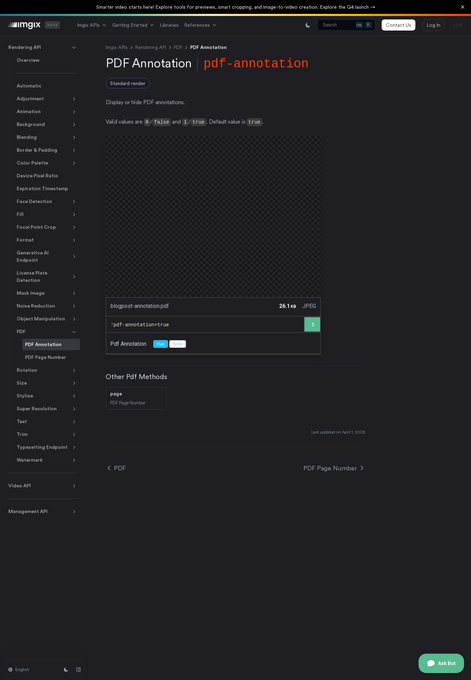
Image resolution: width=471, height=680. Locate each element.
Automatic (29, 86)
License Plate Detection (47, 276)
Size (47, 383)
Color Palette (47, 163)
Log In (433, 25)
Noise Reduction (47, 306)
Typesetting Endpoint (47, 447)
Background (47, 124)
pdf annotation (128, 343)
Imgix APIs (92, 25)
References (200, 25)
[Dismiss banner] (462, 6)
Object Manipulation (47, 319)
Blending (47, 137)
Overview (28, 60)
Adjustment (47, 99)
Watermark (47, 460)
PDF (47, 332)
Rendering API (42, 47)
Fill (47, 214)
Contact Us (398, 25)
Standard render (127, 83)
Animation (47, 112)
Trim (47, 434)
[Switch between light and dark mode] (308, 25)
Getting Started (133, 25)
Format (47, 240)
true (160, 343)
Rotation (47, 370)
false (177, 343)
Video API (42, 486)
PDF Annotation (43, 344)
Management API (42, 512)
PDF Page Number (45, 357)
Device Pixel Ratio (37, 175)
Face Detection (47, 202)
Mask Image (47, 293)
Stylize (47, 396)
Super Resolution (47, 409)
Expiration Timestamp (42, 188)
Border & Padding (47, 150)
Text (47, 422)
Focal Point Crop (47, 227)
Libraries (169, 25)
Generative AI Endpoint (47, 256)
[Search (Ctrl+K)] (346, 25)
